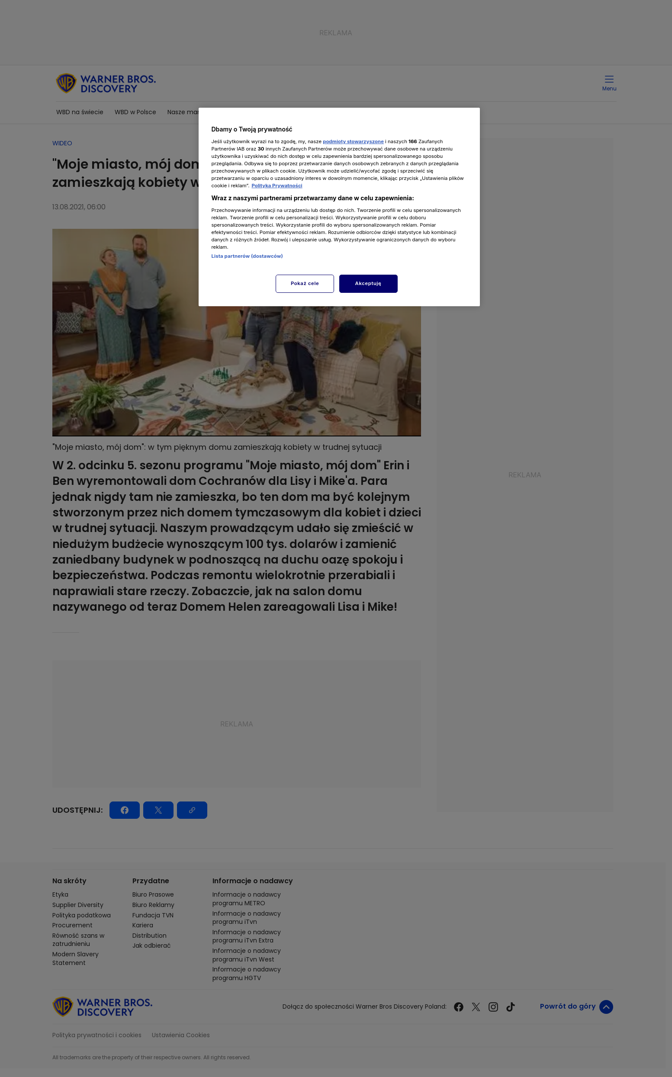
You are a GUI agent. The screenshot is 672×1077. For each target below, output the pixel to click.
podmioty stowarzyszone (353, 141)
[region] (339, 207)
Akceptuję (368, 283)
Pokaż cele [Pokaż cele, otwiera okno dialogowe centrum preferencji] (305, 283)
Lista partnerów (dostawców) (247, 256)
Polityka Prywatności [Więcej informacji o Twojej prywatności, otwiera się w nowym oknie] (276, 186)
